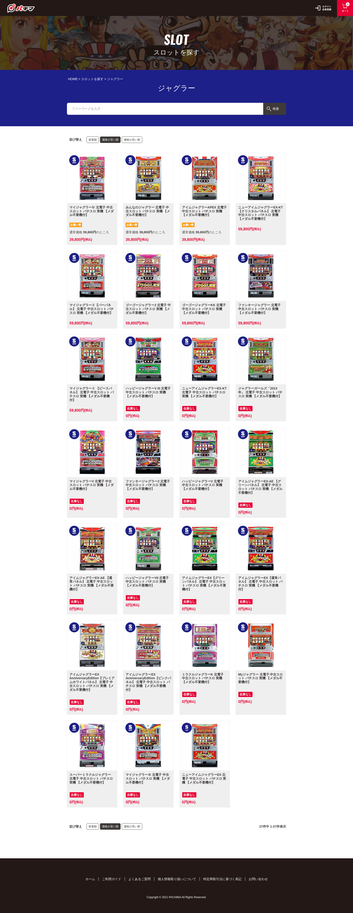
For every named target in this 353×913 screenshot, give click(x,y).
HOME (73, 79)
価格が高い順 (132, 139)
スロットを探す (92, 79)
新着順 (93, 139)
